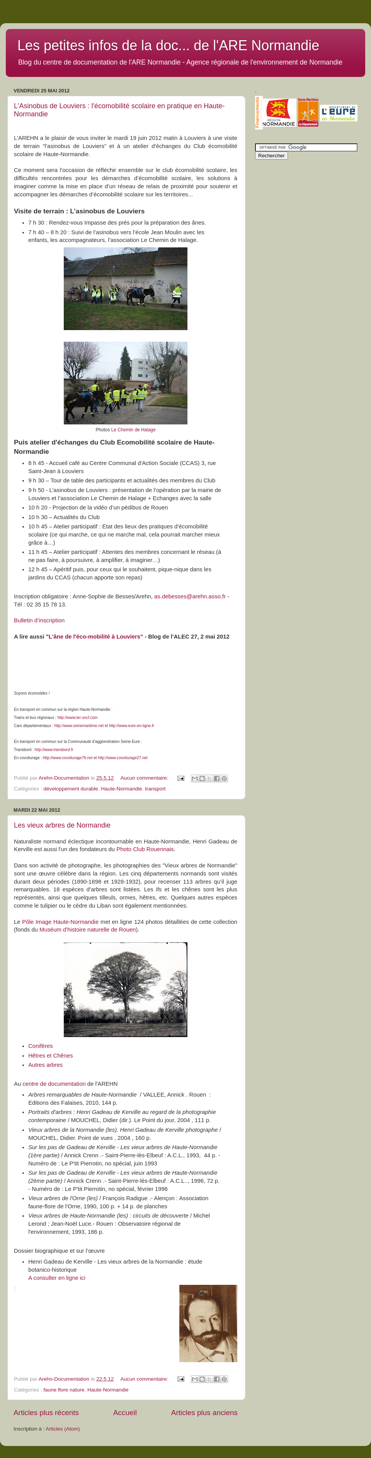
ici (81, 1278)
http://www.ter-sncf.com (77, 717)
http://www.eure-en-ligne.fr (131, 726)
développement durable (71, 789)
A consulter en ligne (53, 1278)
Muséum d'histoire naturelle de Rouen (87, 930)
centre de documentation (53, 1084)
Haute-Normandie (121, 789)
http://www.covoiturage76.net (67, 758)
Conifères (40, 1046)
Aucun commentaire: (145, 778)
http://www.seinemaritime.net (79, 726)
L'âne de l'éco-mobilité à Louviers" (96, 637)
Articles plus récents (46, 1413)
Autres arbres (45, 1065)
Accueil (125, 1413)
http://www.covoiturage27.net (122, 758)
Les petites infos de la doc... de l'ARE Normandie (168, 45)
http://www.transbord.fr (54, 750)
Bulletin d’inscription (39, 620)
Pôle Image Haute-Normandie (60, 922)
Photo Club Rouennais (145, 849)
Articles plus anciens (204, 1413)
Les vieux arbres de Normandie (62, 825)
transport (155, 789)
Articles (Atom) (63, 1429)
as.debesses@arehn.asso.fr (190, 596)
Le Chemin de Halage (133, 430)
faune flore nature (64, 1390)
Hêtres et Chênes (50, 1056)
